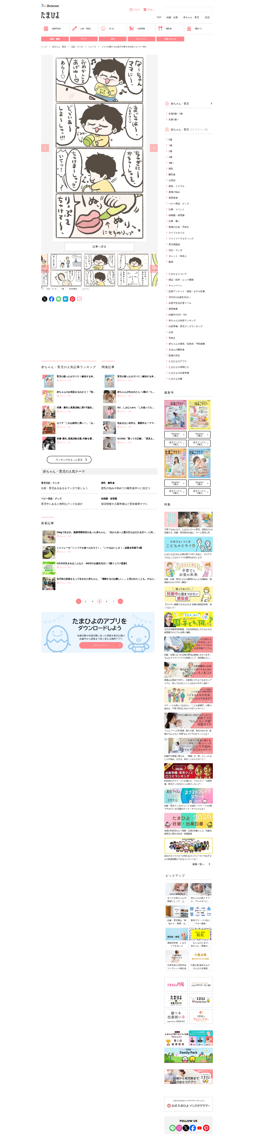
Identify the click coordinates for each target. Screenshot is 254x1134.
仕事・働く (174, 221)
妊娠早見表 (52, 28)
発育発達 (173, 197)
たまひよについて (178, 273)
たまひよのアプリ (178, 361)
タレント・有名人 (178, 255)
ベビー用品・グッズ (179, 203)
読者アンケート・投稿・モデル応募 (187, 291)
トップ (44, 46)
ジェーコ (92, 46)
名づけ (107, 28)
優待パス (194, 28)
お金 (171, 332)
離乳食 (164, 28)
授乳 (171, 168)
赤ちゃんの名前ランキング (182, 320)
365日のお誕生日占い (180, 297)
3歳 (62, 289)
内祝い (148, 9)
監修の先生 (174, 355)
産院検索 (173, 308)
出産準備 (136, 28)
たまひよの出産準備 (179, 372)
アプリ (84, 39)
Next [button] (154, 148)
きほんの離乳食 (177, 349)
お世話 (172, 180)
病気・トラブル (177, 186)
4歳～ (171, 162)
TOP (158, 17)
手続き (172, 337)
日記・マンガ (77, 46)
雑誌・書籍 (55, 39)
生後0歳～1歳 (176, 113)
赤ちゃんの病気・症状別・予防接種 (187, 343)
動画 (171, 261)
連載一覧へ (198, 864)
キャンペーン (141, 39)
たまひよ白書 (175, 378)
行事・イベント (177, 209)
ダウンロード (101, 645)
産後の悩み (174, 191)
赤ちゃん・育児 (191, 17)
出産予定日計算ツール (180, 302)
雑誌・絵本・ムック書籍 (181, 279)
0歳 (170, 139)
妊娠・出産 (172, 17)
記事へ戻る (99, 246)
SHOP (134, 9)
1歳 (170, 145)
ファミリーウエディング (181, 238)
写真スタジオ (170, 39)
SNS (113, 39)
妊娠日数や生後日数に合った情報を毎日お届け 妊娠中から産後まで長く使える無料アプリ (101, 637)
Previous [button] (45, 148)
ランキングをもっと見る (69, 459)
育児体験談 (73, 289)
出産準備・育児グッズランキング (186, 326)
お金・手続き (81, 28)
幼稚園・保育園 (177, 215)
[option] (99, 148)
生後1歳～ (174, 119)
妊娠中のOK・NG (178, 314)
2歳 (170, 151)
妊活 (207, 17)
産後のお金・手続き (179, 226)
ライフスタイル (177, 232)
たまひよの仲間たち (179, 367)
